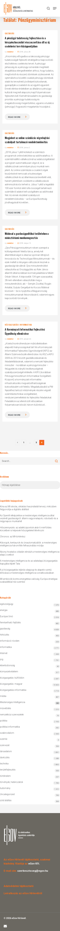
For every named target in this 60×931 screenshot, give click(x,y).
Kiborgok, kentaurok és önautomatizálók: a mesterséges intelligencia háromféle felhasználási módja (28, 544)
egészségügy (6, 604)
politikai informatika (10, 726)
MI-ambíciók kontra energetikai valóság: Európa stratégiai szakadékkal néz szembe (28, 580)
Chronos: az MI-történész (12, 536)
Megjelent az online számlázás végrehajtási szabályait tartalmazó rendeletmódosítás (27, 140)
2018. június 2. (23, 147)
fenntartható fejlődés (10, 622)
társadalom (6, 751)
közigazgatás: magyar (11, 684)
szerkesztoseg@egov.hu (32, 870)
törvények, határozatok (11, 782)
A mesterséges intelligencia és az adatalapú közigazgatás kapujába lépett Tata (29, 562)
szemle (3, 739)
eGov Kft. (34, 863)
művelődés (5, 708)
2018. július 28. (24, 52)
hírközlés (4, 634)
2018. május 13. (24, 243)
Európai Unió (6, 616)
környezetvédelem (9, 671)
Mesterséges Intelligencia (30, 703)
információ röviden (9, 641)
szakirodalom (7, 733)
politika (3, 720)
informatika (6, 647)
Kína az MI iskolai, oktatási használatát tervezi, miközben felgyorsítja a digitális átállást (28, 508)
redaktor (10, 52)
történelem (5, 776)
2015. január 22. (24, 339)
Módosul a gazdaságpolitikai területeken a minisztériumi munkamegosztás (27, 236)
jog (1, 659)
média (3, 696)
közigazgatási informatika (18, 325)
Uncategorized (7, 794)
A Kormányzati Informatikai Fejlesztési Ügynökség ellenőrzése (25, 331)
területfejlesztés (8, 769)
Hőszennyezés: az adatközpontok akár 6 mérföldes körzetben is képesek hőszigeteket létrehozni (26, 529)
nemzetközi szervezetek (12, 714)
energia (3, 610)
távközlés (5, 757)
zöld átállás (6, 800)
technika (4, 763)
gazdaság (9, 33)
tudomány (5, 788)
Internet (3, 653)
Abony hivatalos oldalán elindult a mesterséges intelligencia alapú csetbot (29, 553)
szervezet (4, 745)
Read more (14, 117)
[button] (54, 8)
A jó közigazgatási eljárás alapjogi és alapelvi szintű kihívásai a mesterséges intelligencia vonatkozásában (27, 571)
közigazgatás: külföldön (12, 677)
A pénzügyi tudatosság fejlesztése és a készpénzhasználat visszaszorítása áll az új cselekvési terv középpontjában (27, 42)
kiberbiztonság (7, 665)
